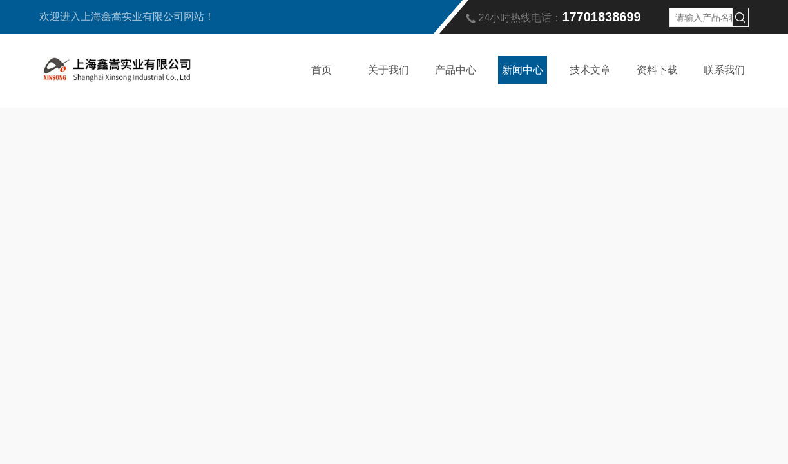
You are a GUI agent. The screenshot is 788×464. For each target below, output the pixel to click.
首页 (321, 69)
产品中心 (455, 69)
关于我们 (388, 69)
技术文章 (590, 69)
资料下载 (657, 69)
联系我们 (724, 69)
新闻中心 (522, 69)
